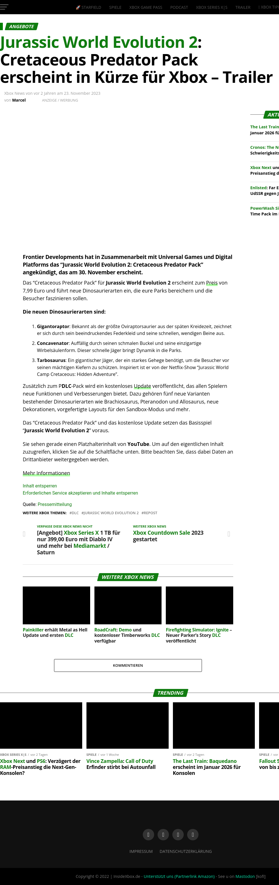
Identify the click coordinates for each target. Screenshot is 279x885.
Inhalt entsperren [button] (40, 486)
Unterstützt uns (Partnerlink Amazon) (179, 876)
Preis (212, 282)
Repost (150, 513)
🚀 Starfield (88, 7)
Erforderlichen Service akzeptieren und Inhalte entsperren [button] (80, 493)
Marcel (19, 100)
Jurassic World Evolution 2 (111, 513)
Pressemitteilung (55, 504)
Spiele (115, 7)
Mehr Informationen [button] (46, 473)
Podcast (179, 7)
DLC (75, 513)
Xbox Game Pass (145, 7)
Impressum (141, 851)
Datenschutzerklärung (186, 851)
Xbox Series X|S (211, 7)
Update (142, 385)
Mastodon (245, 876)
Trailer (243, 7)
